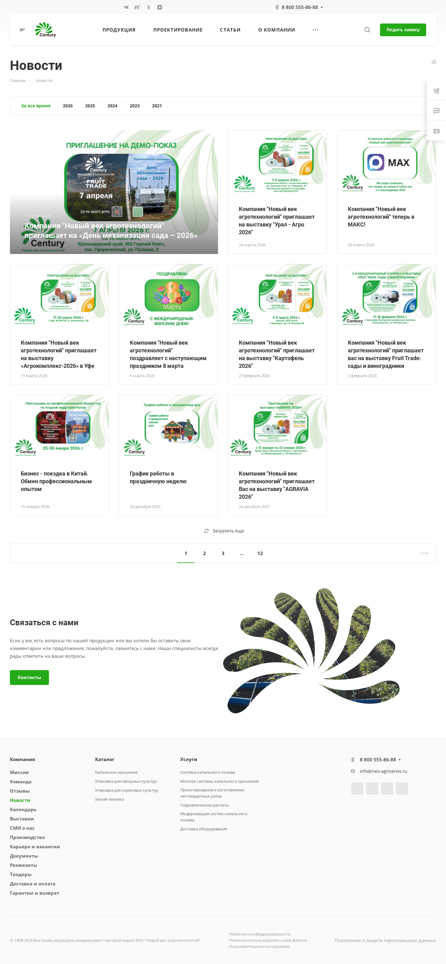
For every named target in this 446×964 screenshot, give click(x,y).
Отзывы (20, 791)
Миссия (19, 772)
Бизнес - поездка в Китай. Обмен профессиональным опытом (56, 481)
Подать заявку (403, 29)
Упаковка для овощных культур (126, 781)
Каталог (104, 759)
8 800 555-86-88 (300, 7)
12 (260, 553)
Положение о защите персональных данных (385, 940)
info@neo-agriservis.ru (383, 771)
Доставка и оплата (32, 883)
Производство (27, 837)
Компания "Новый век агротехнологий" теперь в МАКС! (381, 217)
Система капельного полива (207, 772)
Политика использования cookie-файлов (268, 940)
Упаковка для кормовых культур (126, 790)
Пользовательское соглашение (259, 946)
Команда (21, 781)
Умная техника (109, 799)
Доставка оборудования (203, 829)
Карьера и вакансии (35, 846)
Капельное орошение (116, 772)
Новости (20, 800)
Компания (22, 759)
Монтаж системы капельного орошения (219, 781)
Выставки (22, 819)
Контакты (29, 677)
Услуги (188, 759)
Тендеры (21, 874)
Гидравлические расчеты (204, 805)
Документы (24, 856)
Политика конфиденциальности (260, 934)
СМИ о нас (22, 828)
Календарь (23, 809)
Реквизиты (23, 865)
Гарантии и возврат (34, 893)
